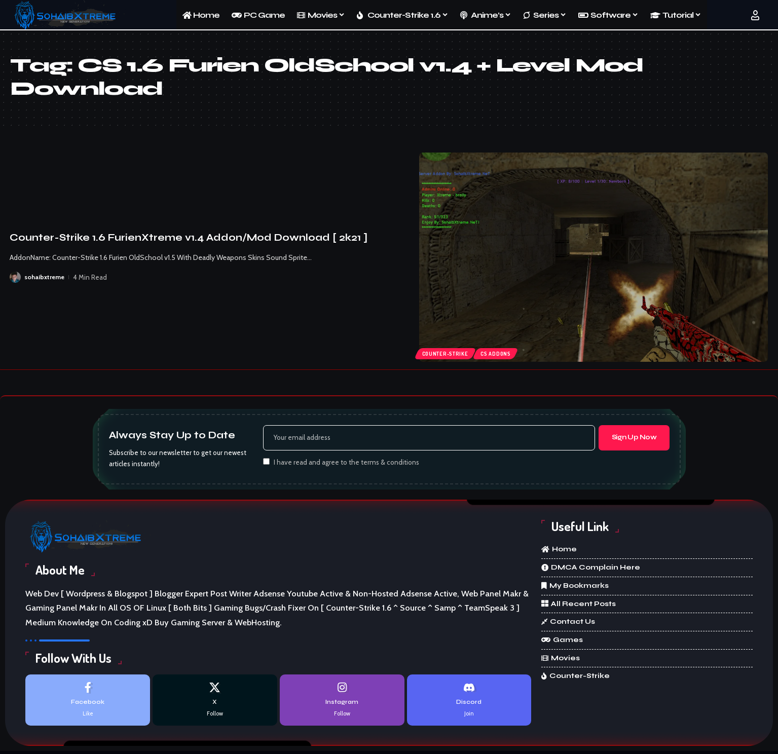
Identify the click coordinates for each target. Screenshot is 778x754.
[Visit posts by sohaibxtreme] (15, 277)
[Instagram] (342, 702)
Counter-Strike (447, 352)
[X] (215, 702)
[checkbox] (266, 463)
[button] (755, 15)
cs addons (501, 352)
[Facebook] (87, 702)
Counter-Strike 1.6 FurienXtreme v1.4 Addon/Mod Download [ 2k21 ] (188, 237)
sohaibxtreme (45, 277)
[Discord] (469, 702)
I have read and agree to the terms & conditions (346, 464)
